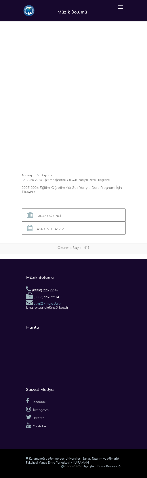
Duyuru (46, 175)
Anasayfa (29, 175)
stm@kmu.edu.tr (43, 302)
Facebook (36, 401)
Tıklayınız (28, 191)
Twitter (35, 417)
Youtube (36, 425)
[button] (74, 215)
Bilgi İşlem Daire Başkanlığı (101, 466)
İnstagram (37, 409)
